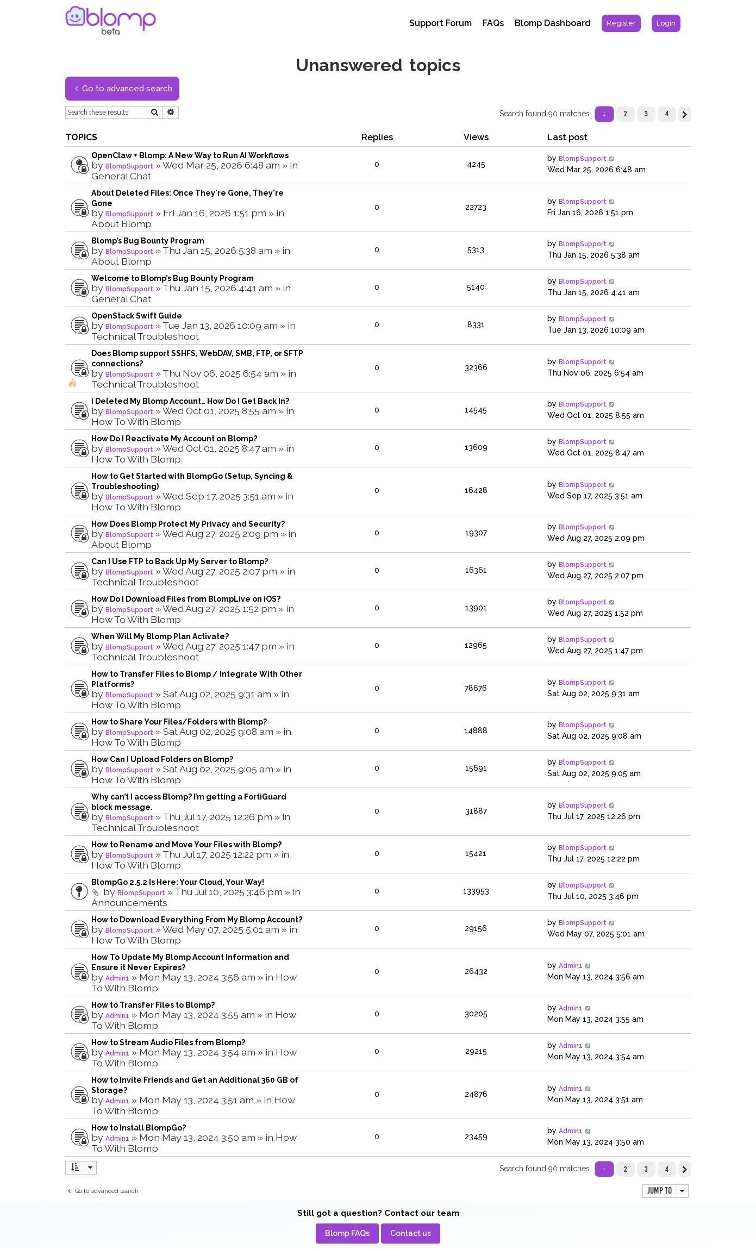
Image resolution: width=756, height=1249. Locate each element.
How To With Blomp (136, 421)
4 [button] (666, 113)
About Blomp (121, 223)
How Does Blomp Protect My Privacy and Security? (188, 524)
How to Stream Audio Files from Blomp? (168, 1042)
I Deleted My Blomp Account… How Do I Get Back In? (190, 401)
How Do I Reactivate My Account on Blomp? (174, 438)
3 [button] (646, 113)
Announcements (129, 902)
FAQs (493, 23)
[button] (684, 114)
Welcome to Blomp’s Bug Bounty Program (172, 278)
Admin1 (117, 978)
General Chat (121, 176)
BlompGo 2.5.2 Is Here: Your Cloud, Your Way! (177, 882)
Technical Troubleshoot (145, 336)
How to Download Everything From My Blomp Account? (196, 919)
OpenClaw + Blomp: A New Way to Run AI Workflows (190, 155)
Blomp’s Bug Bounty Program (147, 240)
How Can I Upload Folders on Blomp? (162, 759)
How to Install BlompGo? (138, 1127)
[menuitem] (621, 23)
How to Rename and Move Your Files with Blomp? (186, 844)
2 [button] (625, 113)
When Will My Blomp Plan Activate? (160, 636)
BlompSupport (129, 166)
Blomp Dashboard (553, 23)
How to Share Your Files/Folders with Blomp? (179, 721)
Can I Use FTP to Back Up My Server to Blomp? (179, 561)
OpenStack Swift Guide (136, 315)
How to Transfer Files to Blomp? (153, 1005)
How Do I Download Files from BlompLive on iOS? (185, 599)
